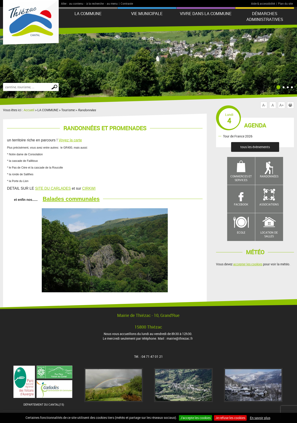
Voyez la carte (70, 140)
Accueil (29, 110)
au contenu (76, 3)
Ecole (241, 232)
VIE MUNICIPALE (147, 13)
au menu (112, 3)
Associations (269, 204)
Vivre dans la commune (206, 13)
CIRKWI (89, 188)
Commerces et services (241, 178)
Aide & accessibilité (263, 3)
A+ (281, 105)
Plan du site (285, 3)
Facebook (241, 204)
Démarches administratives (264, 16)
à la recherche (95, 3)
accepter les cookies (247, 264)
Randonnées (269, 176)
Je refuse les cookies (230, 418)
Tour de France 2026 (237, 136)
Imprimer (291, 105)
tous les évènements (255, 147)
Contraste (127, 3)
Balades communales (71, 199)
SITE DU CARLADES (53, 188)
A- (263, 105)
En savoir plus (260, 418)
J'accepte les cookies (195, 418)
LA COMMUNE (88, 13)
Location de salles (269, 234)
